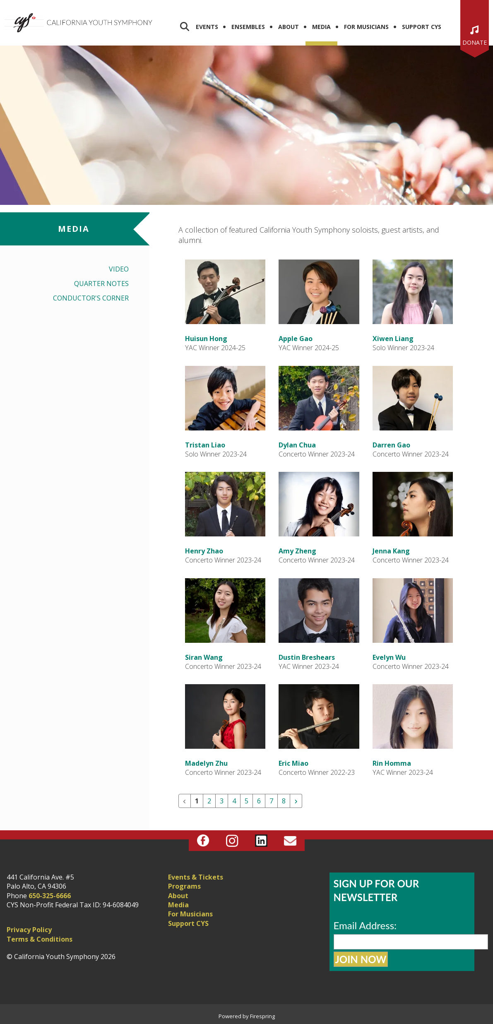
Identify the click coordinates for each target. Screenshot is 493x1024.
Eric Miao (293, 763)
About (288, 27)
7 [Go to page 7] (271, 800)
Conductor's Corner (91, 298)
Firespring (262, 1016)
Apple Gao (296, 338)
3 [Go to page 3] (222, 800)
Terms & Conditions (39, 939)
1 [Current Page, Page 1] (197, 800)
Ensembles (248, 27)
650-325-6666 (50, 895)
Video (119, 269)
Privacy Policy (29, 929)
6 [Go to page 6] (259, 800)
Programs (184, 886)
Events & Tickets (195, 877)
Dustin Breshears (307, 657)
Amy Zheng (297, 550)
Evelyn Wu (389, 657)
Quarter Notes (101, 283)
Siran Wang (204, 657)
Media (321, 27)
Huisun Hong (206, 338)
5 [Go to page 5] (246, 800)
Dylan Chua (297, 445)
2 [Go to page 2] (209, 800)
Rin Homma (392, 763)
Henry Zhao (204, 550)
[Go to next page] (296, 801)
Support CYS (421, 27)
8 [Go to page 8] (284, 800)
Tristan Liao (205, 445)
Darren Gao (391, 445)
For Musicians (366, 27)
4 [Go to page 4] (234, 800)
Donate (474, 42)
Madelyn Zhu (206, 763)
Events (207, 27)
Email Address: (365, 925)
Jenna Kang (391, 550)
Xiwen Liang (393, 338)
